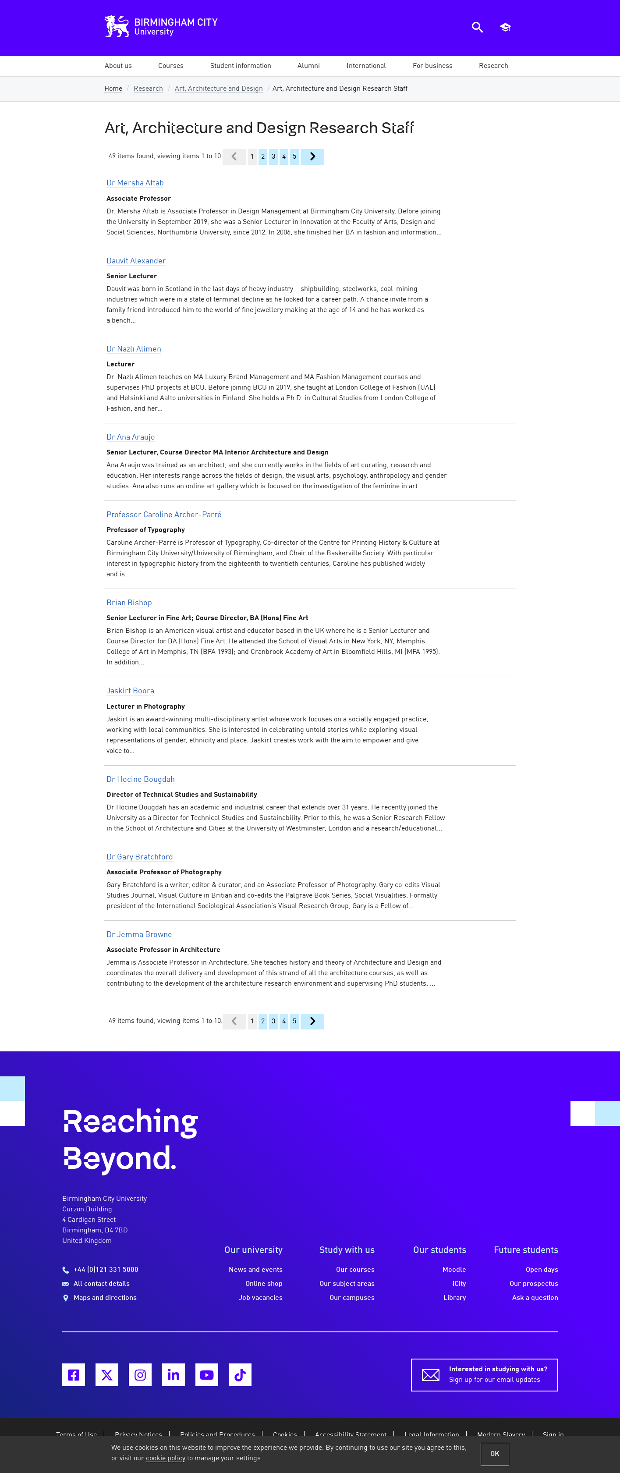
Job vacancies (261, 1298)
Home (113, 88)
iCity (459, 1284)
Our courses (355, 1270)
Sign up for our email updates (498, 1374)
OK (495, 1454)
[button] (118, 66)
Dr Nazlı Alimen (133, 349)
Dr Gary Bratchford (139, 857)
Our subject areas (347, 1284)
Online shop (264, 1284)
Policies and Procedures (217, 1435)
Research (148, 88)
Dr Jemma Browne (139, 935)
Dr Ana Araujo (130, 437)
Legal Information (431, 1435)
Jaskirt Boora (130, 691)
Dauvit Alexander (136, 261)
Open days (542, 1270)
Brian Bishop (129, 603)
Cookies (285, 1435)
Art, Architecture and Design (219, 88)
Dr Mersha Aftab (135, 183)
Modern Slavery (501, 1435)
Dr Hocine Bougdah (140, 780)
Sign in (553, 1435)
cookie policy (165, 1458)
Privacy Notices (138, 1435)
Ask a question (535, 1298)
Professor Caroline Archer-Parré (164, 515)
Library (454, 1298)
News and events (256, 1270)
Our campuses (352, 1298)
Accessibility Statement (350, 1435)
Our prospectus (534, 1284)
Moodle (454, 1270)
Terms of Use (76, 1435)
